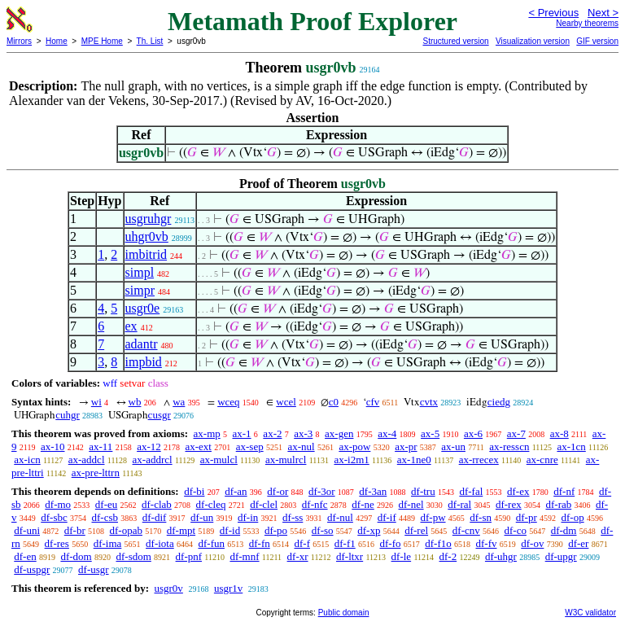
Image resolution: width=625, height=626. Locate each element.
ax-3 (303, 433)
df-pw (432, 517)
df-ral (459, 504)
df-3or (321, 491)
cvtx (429, 402)
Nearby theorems (587, 23)
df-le (401, 556)
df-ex (518, 491)
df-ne (363, 504)
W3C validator (590, 612)
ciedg (498, 402)
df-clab (157, 504)
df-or (277, 491)
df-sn (481, 517)
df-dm (564, 530)
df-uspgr (32, 569)
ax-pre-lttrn (96, 472)
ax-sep (250, 446)
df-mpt (181, 530)
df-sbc (54, 517)
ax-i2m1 (351, 459)
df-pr (526, 517)
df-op (573, 517)
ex (131, 326)
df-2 (448, 556)
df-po (275, 530)
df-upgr (561, 556)
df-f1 (345, 543)
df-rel (416, 530)
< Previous (553, 13)
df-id (230, 530)
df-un (201, 517)
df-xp (368, 530)
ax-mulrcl (286, 459)
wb (135, 402)
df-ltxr (349, 556)
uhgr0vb (146, 236)
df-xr (297, 556)
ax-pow (354, 446)
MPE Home (102, 41)
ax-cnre (542, 459)
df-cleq (211, 504)
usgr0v (168, 588)
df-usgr (93, 569)
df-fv (485, 543)
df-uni (27, 530)
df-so (323, 530)
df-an (236, 491)
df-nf (564, 491)
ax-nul (300, 446)
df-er (578, 543)
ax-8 (559, 433)
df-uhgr (501, 556)
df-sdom (133, 556)
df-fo (389, 543)
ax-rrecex (479, 459)
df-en (25, 556)
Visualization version (533, 41)
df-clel (264, 504)
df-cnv (466, 530)
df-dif (154, 517)
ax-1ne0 (414, 459)
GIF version (597, 41)
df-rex (509, 504)
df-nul (340, 517)
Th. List (150, 41)
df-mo (58, 504)
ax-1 (242, 433)
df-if (387, 517)
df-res (57, 543)
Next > (603, 13)
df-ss (292, 517)
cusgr (159, 415)
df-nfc (315, 504)
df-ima (108, 543)
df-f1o (438, 543)
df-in (248, 517)
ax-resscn (509, 446)
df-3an (373, 491)
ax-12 (149, 446)
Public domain (343, 612)
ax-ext (198, 446)
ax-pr (406, 446)
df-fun (211, 543)
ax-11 (100, 446)
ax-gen (339, 433)
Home (57, 41)
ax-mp (207, 433)
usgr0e (142, 308)
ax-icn (27, 459)
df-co (516, 530)
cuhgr (67, 415)
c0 (334, 402)
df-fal (471, 491)
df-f (302, 543)
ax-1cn (571, 446)
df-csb (105, 517)
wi (96, 402)
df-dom (75, 556)
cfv (373, 402)
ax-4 (387, 433)
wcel (286, 402)
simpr (140, 290)
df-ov (532, 543)
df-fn (259, 543)
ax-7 (516, 433)
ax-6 (473, 433)
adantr (141, 344)
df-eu (106, 504)
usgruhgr (148, 218)
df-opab (126, 530)
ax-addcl (86, 459)
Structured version (455, 41)
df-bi (194, 491)
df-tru (423, 491)
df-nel (411, 504)
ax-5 (430, 433)
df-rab (558, 504)
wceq (228, 402)
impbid (143, 362)
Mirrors (19, 41)
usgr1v (228, 588)
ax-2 (272, 433)
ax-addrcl (153, 459)
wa (179, 402)
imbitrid (146, 254)
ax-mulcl (219, 459)
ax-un (453, 446)
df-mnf (244, 556)
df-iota (160, 543)
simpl (140, 272)
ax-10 (53, 446)
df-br (74, 530)
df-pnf (189, 556)
